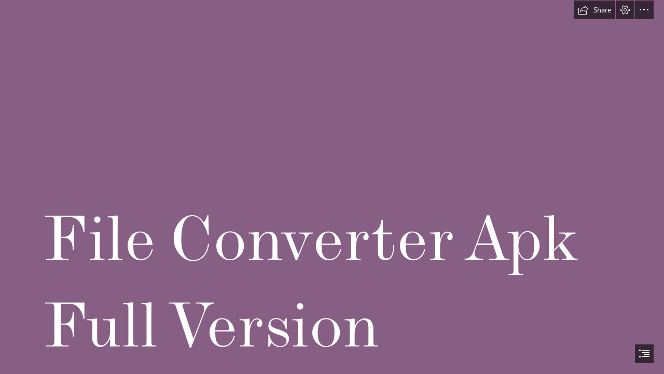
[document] (332, 187)
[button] (594, 10)
